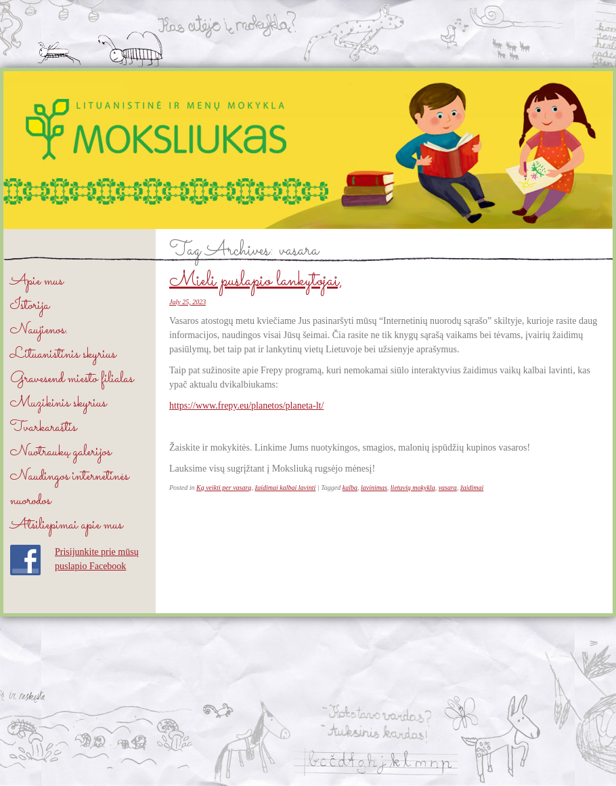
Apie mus (36, 281)
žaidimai (471, 487)
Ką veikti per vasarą (223, 487)
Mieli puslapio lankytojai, (256, 281)
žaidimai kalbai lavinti (285, 487)
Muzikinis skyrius (58, 403)
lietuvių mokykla (413, 487)
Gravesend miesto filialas (71, 379)
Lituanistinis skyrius (63, 355)
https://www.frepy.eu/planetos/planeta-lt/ (246, 405)
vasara (448, 487)
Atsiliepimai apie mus (66, 525)
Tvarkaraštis (43, 428)
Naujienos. (39, 330)
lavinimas (374, 487)
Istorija (29, 306)
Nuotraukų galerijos (60, 452)
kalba (350, 487)
